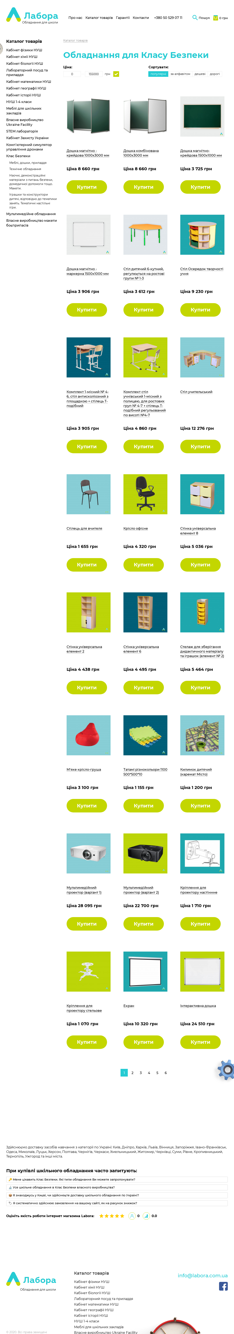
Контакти (141, 18)
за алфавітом (180, 74)
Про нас (75, 18)
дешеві (200, 74)
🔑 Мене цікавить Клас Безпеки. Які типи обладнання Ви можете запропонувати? (72, 1179)
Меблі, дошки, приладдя (27, 163)
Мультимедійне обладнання (31, 214)
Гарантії (123, 18)
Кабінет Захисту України (27, 138)
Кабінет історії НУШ (23, 95)
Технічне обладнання (25, 169)
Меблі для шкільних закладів (99, 1327)
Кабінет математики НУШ (28, 82)
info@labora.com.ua (203, 1276)
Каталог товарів (99, 18)
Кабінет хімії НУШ (22, 57)
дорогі (215, 74)
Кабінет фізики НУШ (24, 50)
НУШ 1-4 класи (19, 102)
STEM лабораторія (22, 131)
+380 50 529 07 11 (168, 18)
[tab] (117, 1179)
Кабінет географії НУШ (26, 88)
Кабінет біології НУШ (24, 64)
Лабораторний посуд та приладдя (103, 1299)
